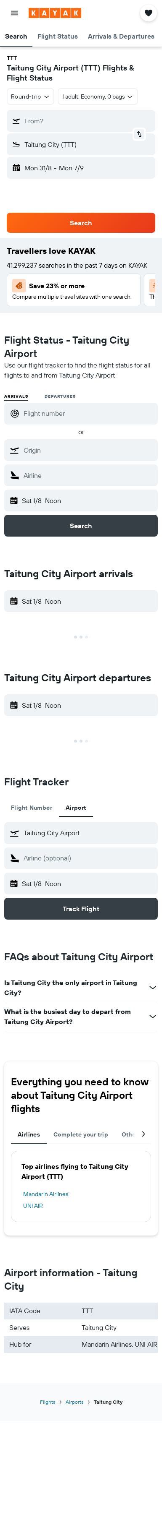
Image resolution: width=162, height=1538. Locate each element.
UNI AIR (33, 1206)
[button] (14, 13)
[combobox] (30, 96)
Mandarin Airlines (45, 1194)
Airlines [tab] (29, 1134)
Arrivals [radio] (16, 396)
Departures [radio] (60, 396)
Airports (75, 1402)
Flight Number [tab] (31, 807)
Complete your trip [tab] (80, 1134)
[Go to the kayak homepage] (55, 13)
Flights (48, 1402)
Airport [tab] (76, 807)
